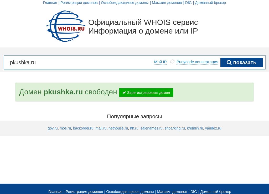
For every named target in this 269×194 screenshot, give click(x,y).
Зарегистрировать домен (146, 92)
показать (241, 62)
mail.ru (101, 128)
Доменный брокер (210, 3)
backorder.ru (83, 128)
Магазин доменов (167, 3)
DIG (188, 3)
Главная (50, 3)
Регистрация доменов (79, 3)
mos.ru (65, 128)
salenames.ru (152, 128)
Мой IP (160, 62)
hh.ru (134, 128)
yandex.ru (213, 128)
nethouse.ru (118, 128)
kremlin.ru (195, 128)
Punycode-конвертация (197, 62)
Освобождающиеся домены (125, 3)
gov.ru (53, 128)
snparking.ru (175, 128)
